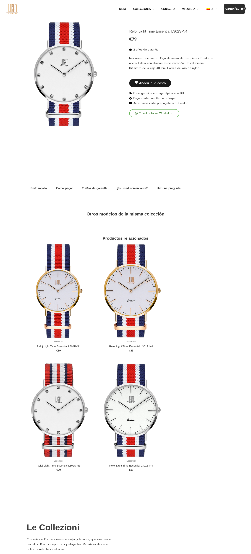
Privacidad (86, 509)
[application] (152, 10)
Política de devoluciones (94, 514)
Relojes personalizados (93, 488)
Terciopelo (36, 493)
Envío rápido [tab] (38, 190)
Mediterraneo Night (42, 509)
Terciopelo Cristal (40, 488)
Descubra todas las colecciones (50, 514)
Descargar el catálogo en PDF (98, 493)
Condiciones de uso (201, 509)
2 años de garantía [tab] (94, 190)
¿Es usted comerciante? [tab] (132, 190)
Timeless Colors (39, 498)
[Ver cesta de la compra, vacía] (234, 10)
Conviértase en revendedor (97, 520)
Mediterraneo (38, 504)
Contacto (85, 498)
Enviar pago (87, 504)
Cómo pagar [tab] (64, 190)
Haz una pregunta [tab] (169, 190)
